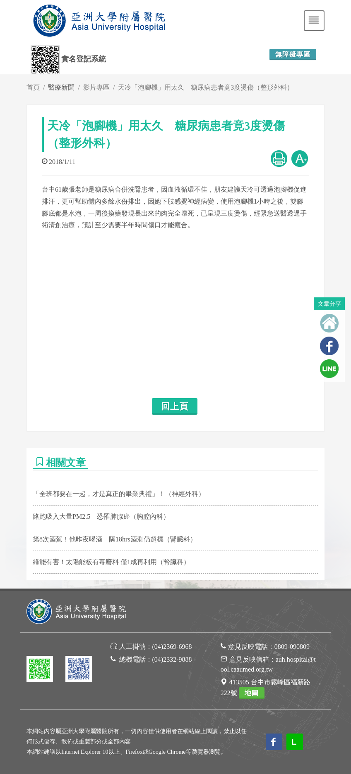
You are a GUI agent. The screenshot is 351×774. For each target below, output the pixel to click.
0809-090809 (292, 646)
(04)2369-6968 (172, 646)
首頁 (33, 87)
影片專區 (96, 87)
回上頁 (174, 406)
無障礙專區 (292, 54)
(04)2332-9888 (172, 659)
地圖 (252, 692)
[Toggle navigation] (314, 20)
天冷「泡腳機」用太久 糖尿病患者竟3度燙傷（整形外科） (205, 87)
